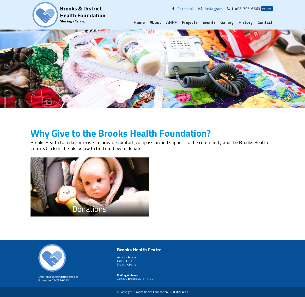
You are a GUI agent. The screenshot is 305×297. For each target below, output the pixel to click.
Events (209, 22)
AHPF (171, 22)
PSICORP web (179, 292)
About (155, 22)
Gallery (227, 22)
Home (139, 22)
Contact (265, 22)
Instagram (213, 9)
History (245, 22)
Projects (189, 22)
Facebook (185, 9)
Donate (267, 8)
